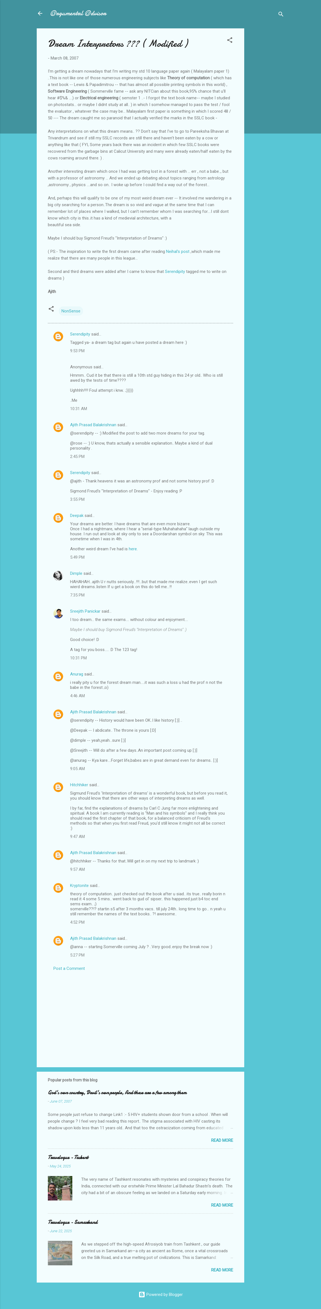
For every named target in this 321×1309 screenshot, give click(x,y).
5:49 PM (77, 557)
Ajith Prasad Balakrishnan (93, 424)
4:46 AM (77, 695)
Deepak (76, 515)
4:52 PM (77, 922)
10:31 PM (78, 657)
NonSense (70, 311)
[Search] (281, 15)
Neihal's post (177, 251)
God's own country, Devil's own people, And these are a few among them (117, 1092)
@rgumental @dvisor (78, 13)
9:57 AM (77, 869)
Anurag (76, 674)
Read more (222, 1140)
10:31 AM (78, 408)
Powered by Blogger (161, 1294)
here (133, 548)
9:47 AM (77, 836)
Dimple (76, 573)
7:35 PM (77, 595)
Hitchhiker (79, 784)
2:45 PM (77, 456)
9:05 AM (77, 768)
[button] (229, 41)
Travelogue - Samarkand (72, 1222)
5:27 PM (77, 955)
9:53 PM (77, 350)
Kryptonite (79, 885)
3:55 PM (77, 499)
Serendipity (175, 271)
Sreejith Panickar (85, 611)
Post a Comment (69, 968)
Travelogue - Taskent (68, 1157)
